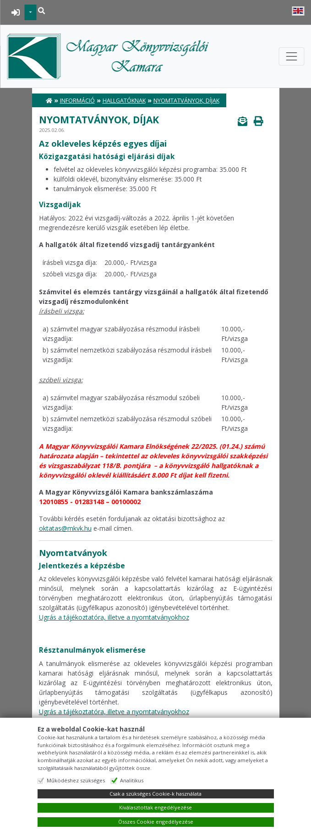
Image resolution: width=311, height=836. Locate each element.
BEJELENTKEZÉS (16, 12)
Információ (77, 100)
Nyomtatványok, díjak (186, 100)
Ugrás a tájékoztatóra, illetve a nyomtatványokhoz (114, 617)
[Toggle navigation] (291, 56)
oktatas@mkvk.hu (65, 528)
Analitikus (131, 780)
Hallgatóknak (124, 100)
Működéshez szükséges (76, 780)
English (298, 11)
